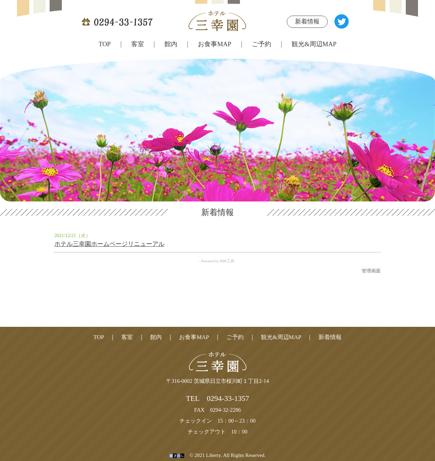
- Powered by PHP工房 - (217, 261)
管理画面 (371, 270)
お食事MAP (214, 44)
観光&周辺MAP (281, 337)
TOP (105, 44)
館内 (170, 44)
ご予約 (261, 44)
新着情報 (307, 21)
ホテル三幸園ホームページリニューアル (109, 244)
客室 (137, 44)
